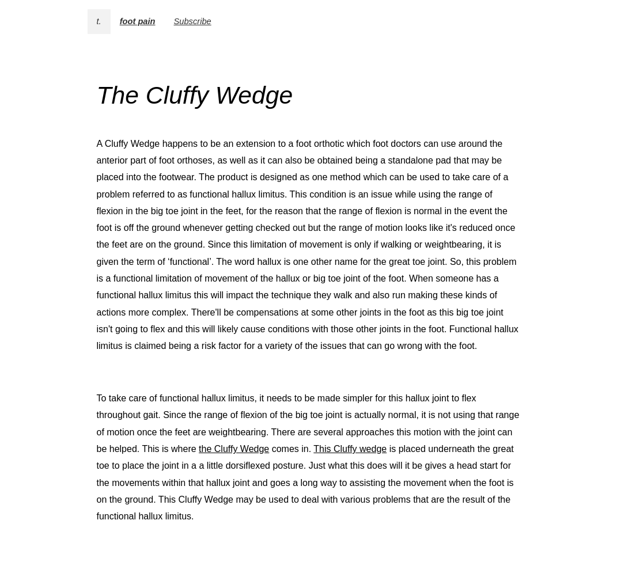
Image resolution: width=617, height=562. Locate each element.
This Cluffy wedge (350, 449)
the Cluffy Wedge (234, 449)
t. (99, 21)
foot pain (138, 21)
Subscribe (192, 21)
